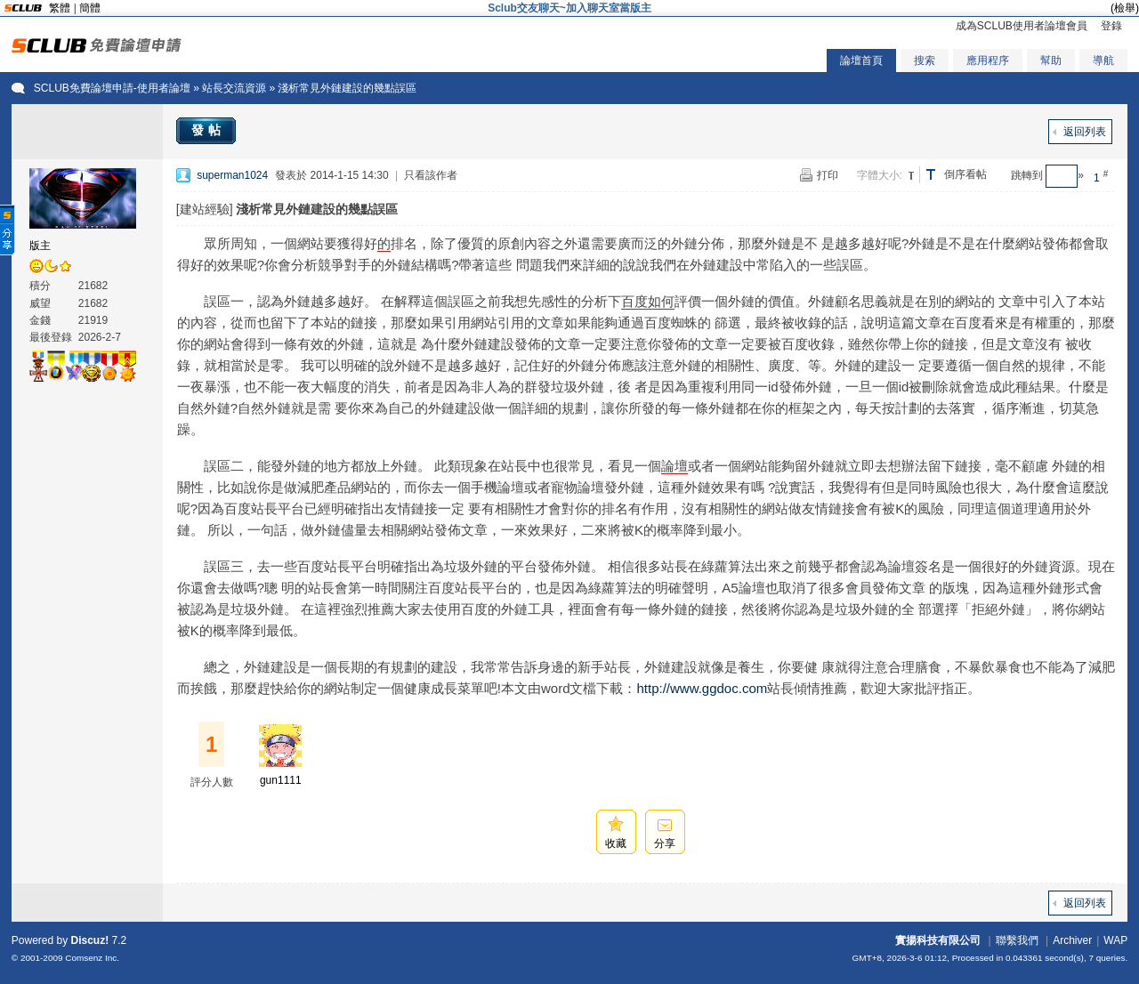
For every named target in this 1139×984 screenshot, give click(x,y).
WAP (1115, 940)
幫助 (1051, 60)
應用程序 (987, 60)
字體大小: (879, 175)
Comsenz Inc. (92, 958)
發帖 (208, 130)
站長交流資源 (234, 88)
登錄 (1111, 26)
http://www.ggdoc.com (701, 688)
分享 (664, 843)
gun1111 (281, 780)
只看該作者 (430, 175)
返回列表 (1084, 131)
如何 (661, 301)
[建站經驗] (204, 209)
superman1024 (232, 175)
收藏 (615, 843)
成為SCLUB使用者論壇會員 (1021, 26)
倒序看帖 (965, 174)
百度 (634, 301)
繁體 (59, 8)
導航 (1103, 60)
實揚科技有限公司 (938, 940)
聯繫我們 (1017, 940)
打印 (827, 175)
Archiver (1072, 940)
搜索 (924, 60)
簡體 (90, 8)
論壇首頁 (861, 60)
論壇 (674, 465)
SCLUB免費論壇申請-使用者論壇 (112, 88)
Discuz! (90, 940)
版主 (40, 245)
